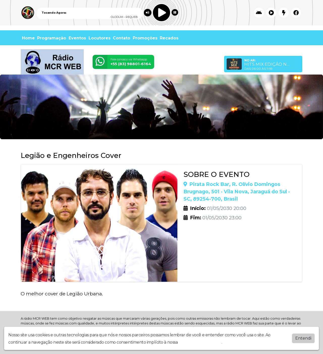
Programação (51, 38)
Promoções (145, 38)
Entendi (303, 338)
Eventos (77, 38)
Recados (169, 38)
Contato (121, 38)
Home (28, 38)
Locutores (100, 38)
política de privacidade (200, 342)
